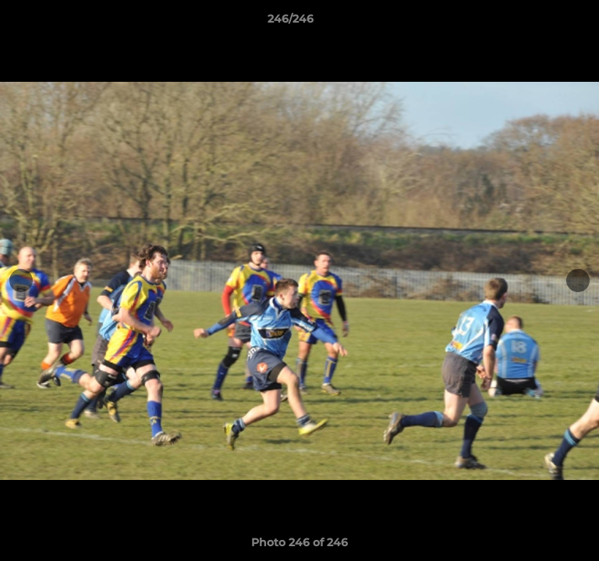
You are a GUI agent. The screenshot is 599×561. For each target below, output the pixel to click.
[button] (542, 23)
